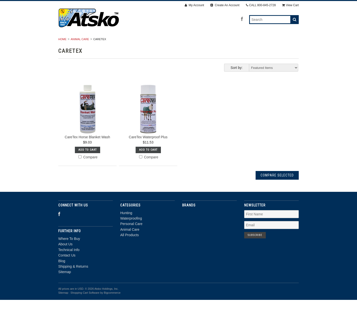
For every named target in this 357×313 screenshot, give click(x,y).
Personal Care (176, 41)
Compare (87, 170)
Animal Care (211, 41)
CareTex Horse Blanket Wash (87, 150)
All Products (245, 41)
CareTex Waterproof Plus (148, 150)
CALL (261, 5)
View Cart (290, 5)
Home (62, 52)
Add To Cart (87, 163)
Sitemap (64, 285)
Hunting (106, 41)
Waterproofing (138, 41)
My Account (194, 5)
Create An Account (224, 5)
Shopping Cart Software (84, 306)
